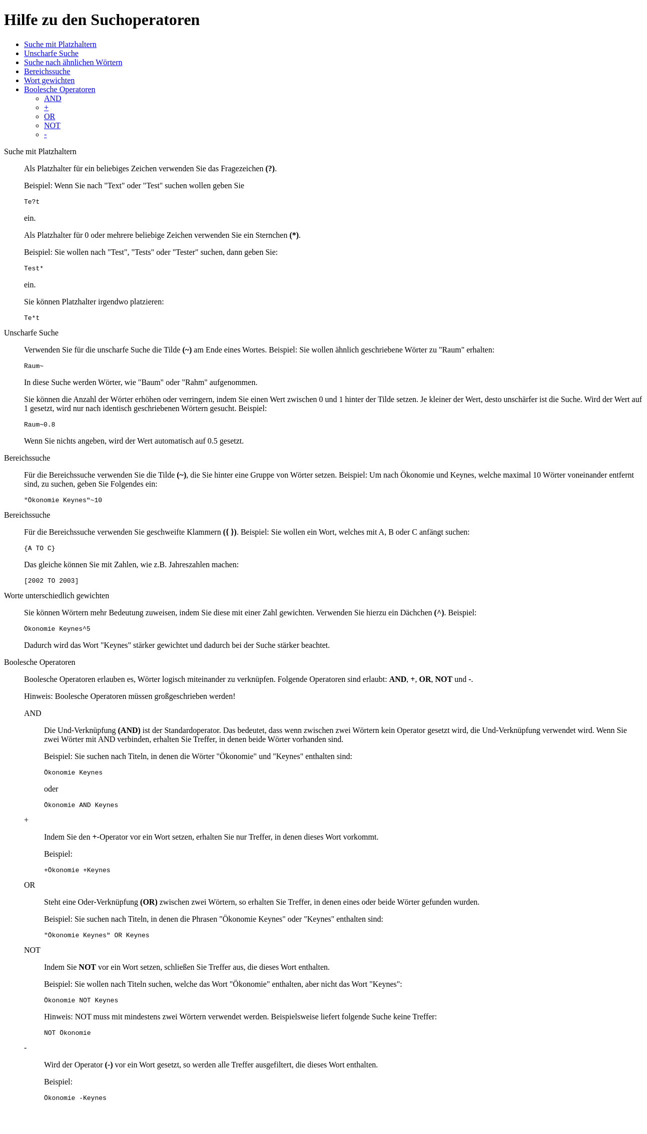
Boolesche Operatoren (60, 89)
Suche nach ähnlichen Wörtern (73, 62)
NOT (52, 125)
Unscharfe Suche (51, 53)
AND (53, 98)
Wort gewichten (49, 80)
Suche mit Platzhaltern (60, 44)
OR (49, 116)
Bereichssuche (47, 71)
